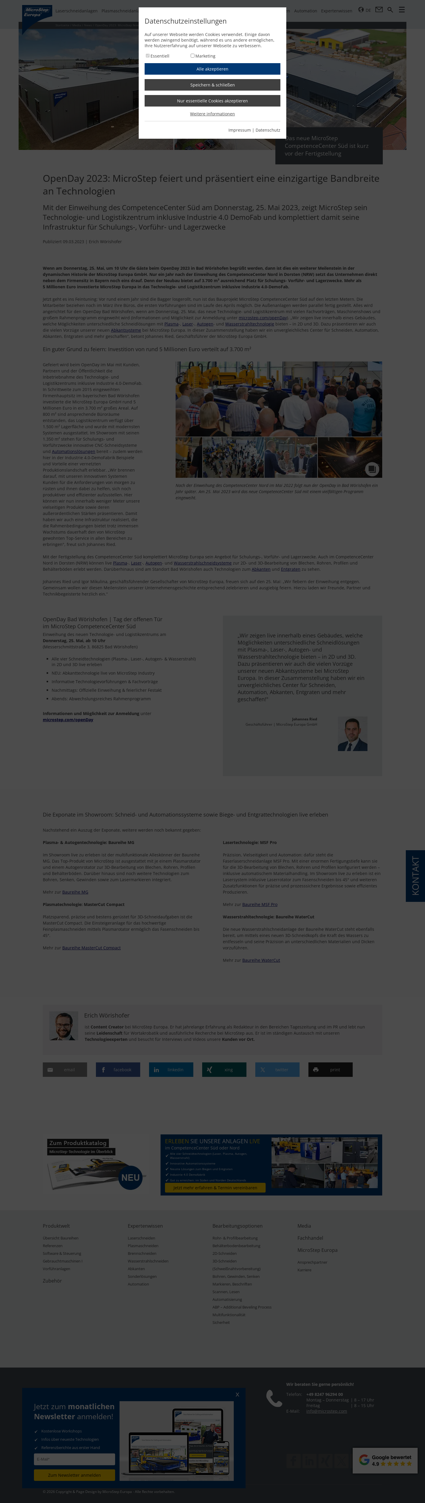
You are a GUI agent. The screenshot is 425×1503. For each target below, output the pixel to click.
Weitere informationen (212, 114)
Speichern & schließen (212, 85)
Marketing (205, 56)
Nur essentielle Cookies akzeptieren (212, 101)
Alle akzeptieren (212, 69)
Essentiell (160, 56)
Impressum (239, 130)
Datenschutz (268, 130)
